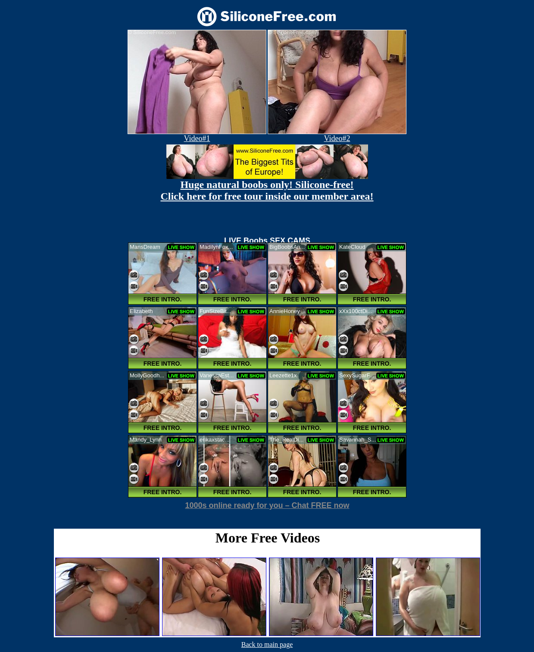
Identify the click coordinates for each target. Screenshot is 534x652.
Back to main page (267, 644)
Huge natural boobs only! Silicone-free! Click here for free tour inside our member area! (266, 190)
